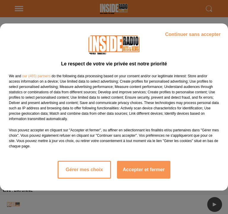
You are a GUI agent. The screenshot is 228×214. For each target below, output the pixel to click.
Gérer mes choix (84, 169)
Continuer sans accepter (193, 34)
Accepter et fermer (143, 169)
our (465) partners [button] (36, 76)
